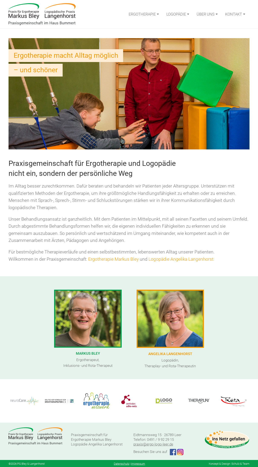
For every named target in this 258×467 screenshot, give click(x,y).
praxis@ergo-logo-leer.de (153, 444)
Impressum (138, 463)
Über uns (208, 14)
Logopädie (178, 14)
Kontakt (235, 14)
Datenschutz (121, 463)
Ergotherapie (144, 14)
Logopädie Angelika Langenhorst (180, 259)
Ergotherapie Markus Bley (113, 259)
